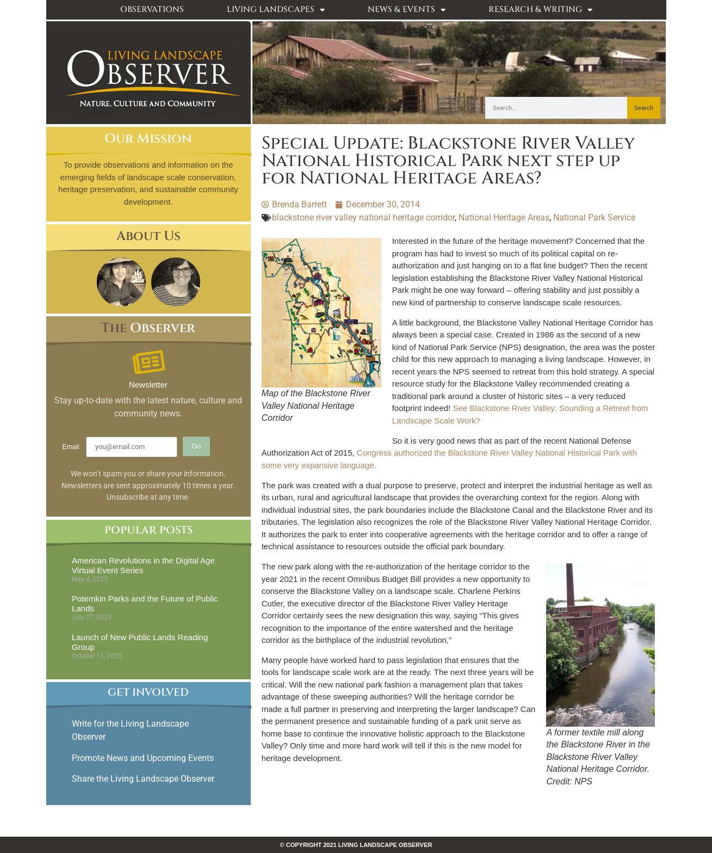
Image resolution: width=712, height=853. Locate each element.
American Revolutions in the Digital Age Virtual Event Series (143, 565)
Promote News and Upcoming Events (143, 758)
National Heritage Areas (504, 217)
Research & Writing (540, 10)
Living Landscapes (276, 10)
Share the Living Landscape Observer (144, 779)
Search (643, 108)
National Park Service (594, 217)
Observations (152, 9)
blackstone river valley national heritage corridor (363, 217)
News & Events (406, 10)
